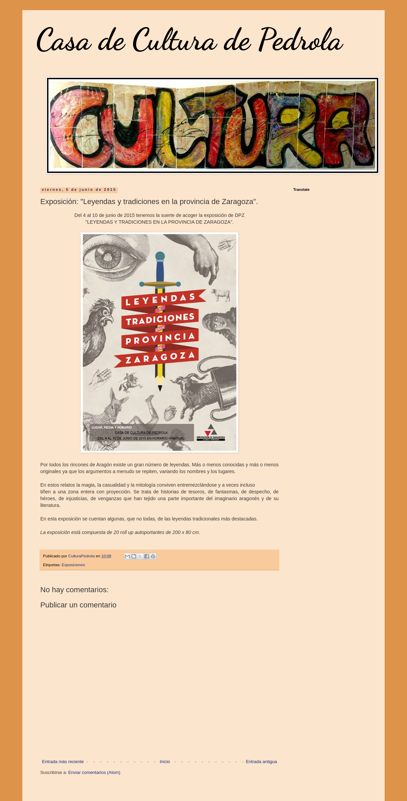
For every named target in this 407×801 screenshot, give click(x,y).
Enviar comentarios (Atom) (94, 772)
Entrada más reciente (63, 761)
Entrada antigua (261, 761)
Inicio (165, 761)
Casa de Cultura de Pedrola (189, 39)
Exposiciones (73, 564)
